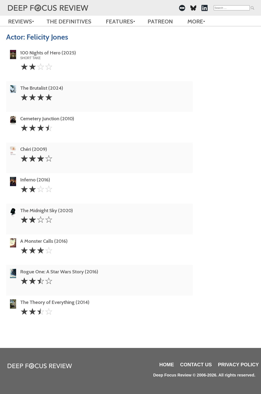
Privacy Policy (238, 364)
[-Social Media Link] (182, 8)
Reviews (20, 21)
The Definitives (68, 21)
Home (166, 364)
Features (119, 21)
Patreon (160, 21)
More (195, 21)
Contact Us (196, 364)
